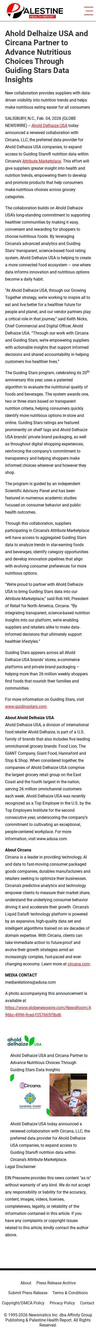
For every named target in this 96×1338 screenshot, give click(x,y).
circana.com (79, 964)
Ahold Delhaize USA (49, 125)
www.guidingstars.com (26, 706)
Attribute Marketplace (41, 161)
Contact (87, 1303)
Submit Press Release (27, 1292)
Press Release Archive (56, 1283)
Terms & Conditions (70, 1292)
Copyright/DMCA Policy (23, 1303)
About (25, 1283)
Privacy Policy (62, 1303)
